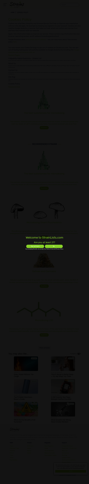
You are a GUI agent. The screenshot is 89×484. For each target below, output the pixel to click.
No (54, 246)
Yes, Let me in (35, 246)
